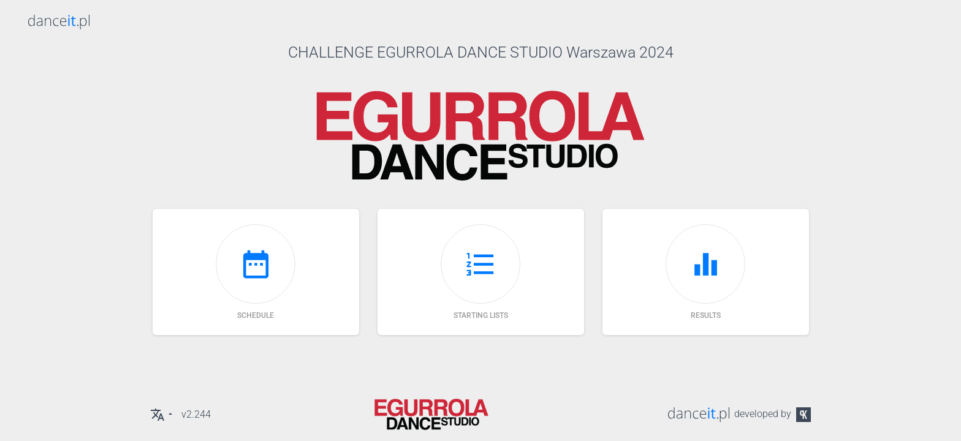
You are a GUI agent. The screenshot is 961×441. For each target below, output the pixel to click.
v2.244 (196, 414)
